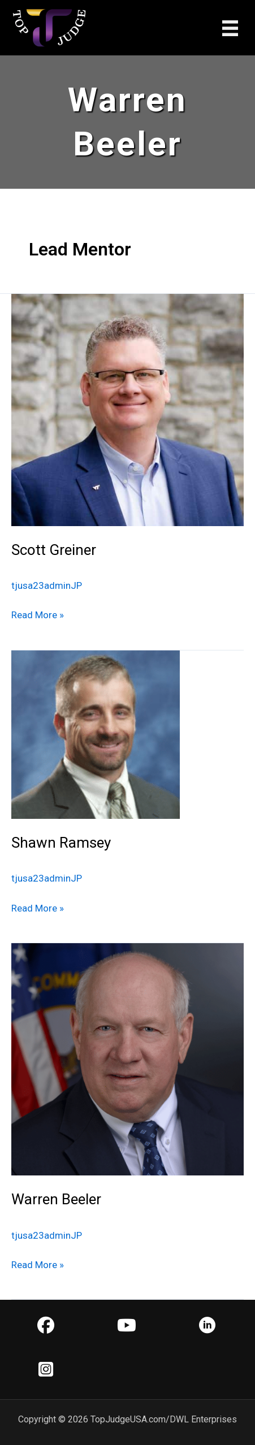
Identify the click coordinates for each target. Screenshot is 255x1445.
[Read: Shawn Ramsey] (95, 734)
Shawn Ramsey (61, 842)
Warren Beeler (56, 1199)
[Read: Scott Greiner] (127, 409)
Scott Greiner (53, 549)
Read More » (37, 615)
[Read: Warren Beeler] (127, 1058)
